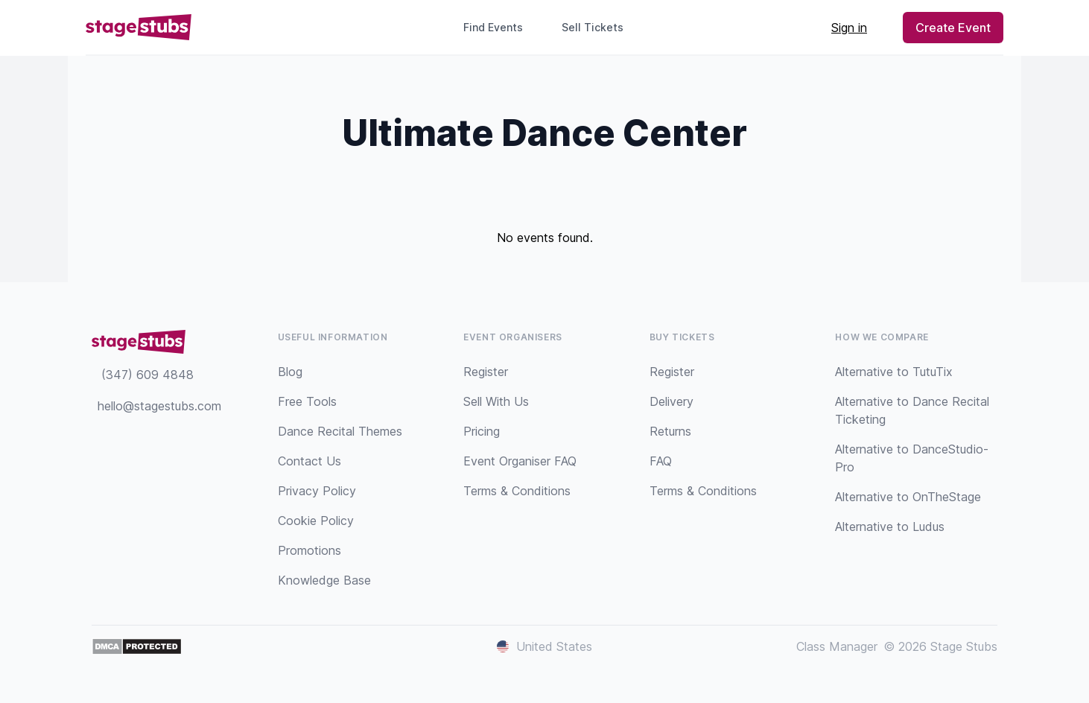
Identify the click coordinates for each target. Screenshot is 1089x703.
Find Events (493, 27)
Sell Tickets (598, 27)
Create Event (953, 27)
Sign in (849, 27)
